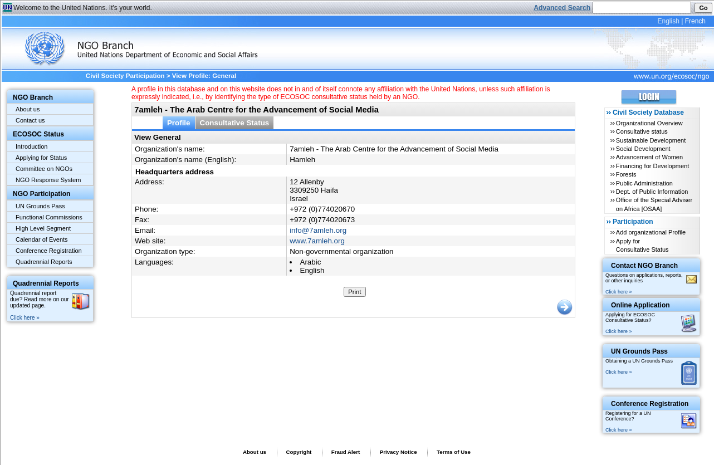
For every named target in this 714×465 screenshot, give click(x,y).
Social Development (643, 148)
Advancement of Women (649, 157)
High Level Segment (43, 228)
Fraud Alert (345, 452)
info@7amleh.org (318, 230)
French (695, 21)
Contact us (30, 120)
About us (28, 109)
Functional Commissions (49, 217)
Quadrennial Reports (44, 261)
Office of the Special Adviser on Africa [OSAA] (654, 204)
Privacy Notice (398, 452)
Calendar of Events (42, 239)
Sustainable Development (651, 140)
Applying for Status (41, 157)
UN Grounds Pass (40, 206)
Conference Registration (49, 250)
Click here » (25, 318)
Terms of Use (454, 452)
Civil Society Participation (125, 75)
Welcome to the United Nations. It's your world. (82, 8)
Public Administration (644, 183)
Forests (626, 174)
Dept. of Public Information (652, 191)
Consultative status (642, 131)
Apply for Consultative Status (642, 245)
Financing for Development (652, 166)
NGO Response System (48, 180)
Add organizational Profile (651, 232)
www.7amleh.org (317, 241)
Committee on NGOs (44, 168)
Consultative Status (235, 123)
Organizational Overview (649, 123)
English (668, 21)
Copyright (298, 452)
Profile (178, 123)
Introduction (31, 146)
